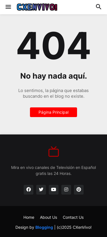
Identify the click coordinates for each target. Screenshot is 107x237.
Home (28, 217)
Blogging (44, 227)
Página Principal (53, 112)
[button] (8, 7)
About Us (48, 217)
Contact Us (73, 217)
